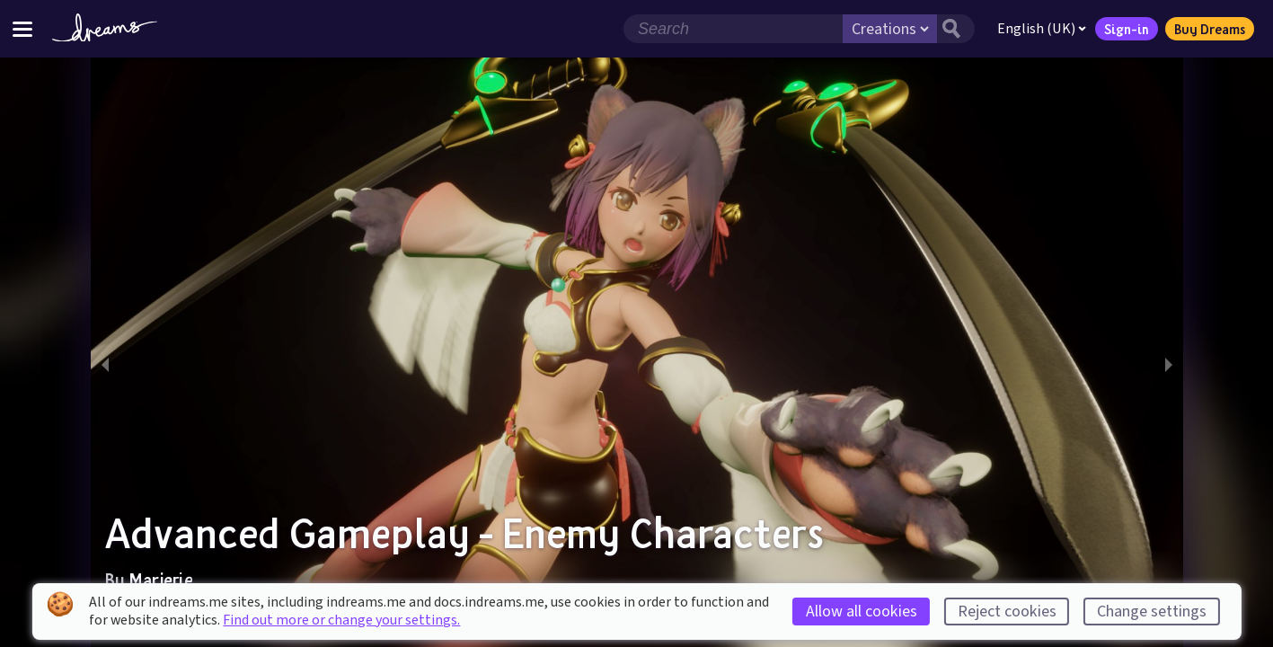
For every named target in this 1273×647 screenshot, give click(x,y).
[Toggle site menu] (22, 28)
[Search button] (956, 28)
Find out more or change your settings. (341, 620)
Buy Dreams (1209, 29)
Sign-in (1126, 29)
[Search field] (733, 28)
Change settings (1152, 611)
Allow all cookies (861, 611)
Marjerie (160, 579)
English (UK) (1041, 29)
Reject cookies (1007, 611)
